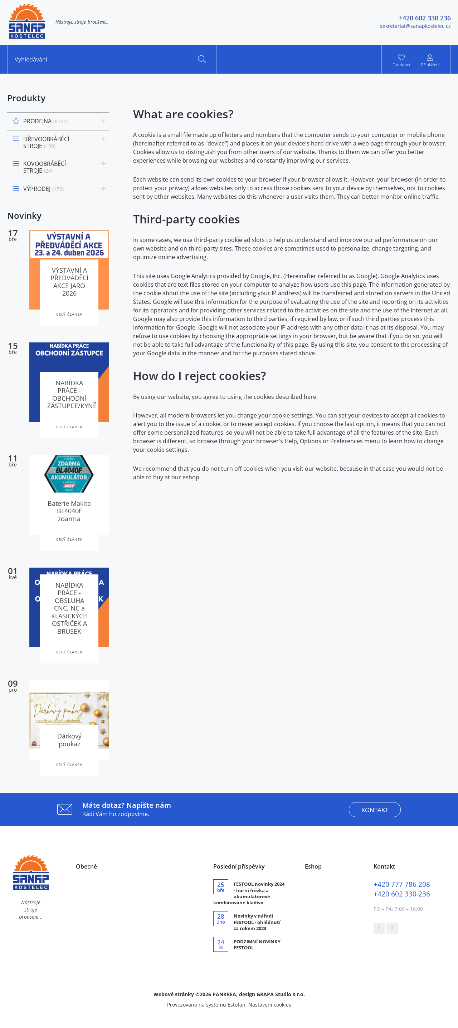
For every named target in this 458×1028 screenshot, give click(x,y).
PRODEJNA (45, 121)
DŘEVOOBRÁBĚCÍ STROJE (46, 142)
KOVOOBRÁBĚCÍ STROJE (44, 167)
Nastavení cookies (269, 1004)
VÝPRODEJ (43, 189)
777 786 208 (402, 884)
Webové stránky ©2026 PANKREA (195, 994)
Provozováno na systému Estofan (206, 1004)
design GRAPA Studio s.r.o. (272, 994)
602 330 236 (402, 894)
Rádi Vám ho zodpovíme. (126, 809)
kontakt (374, 810)
